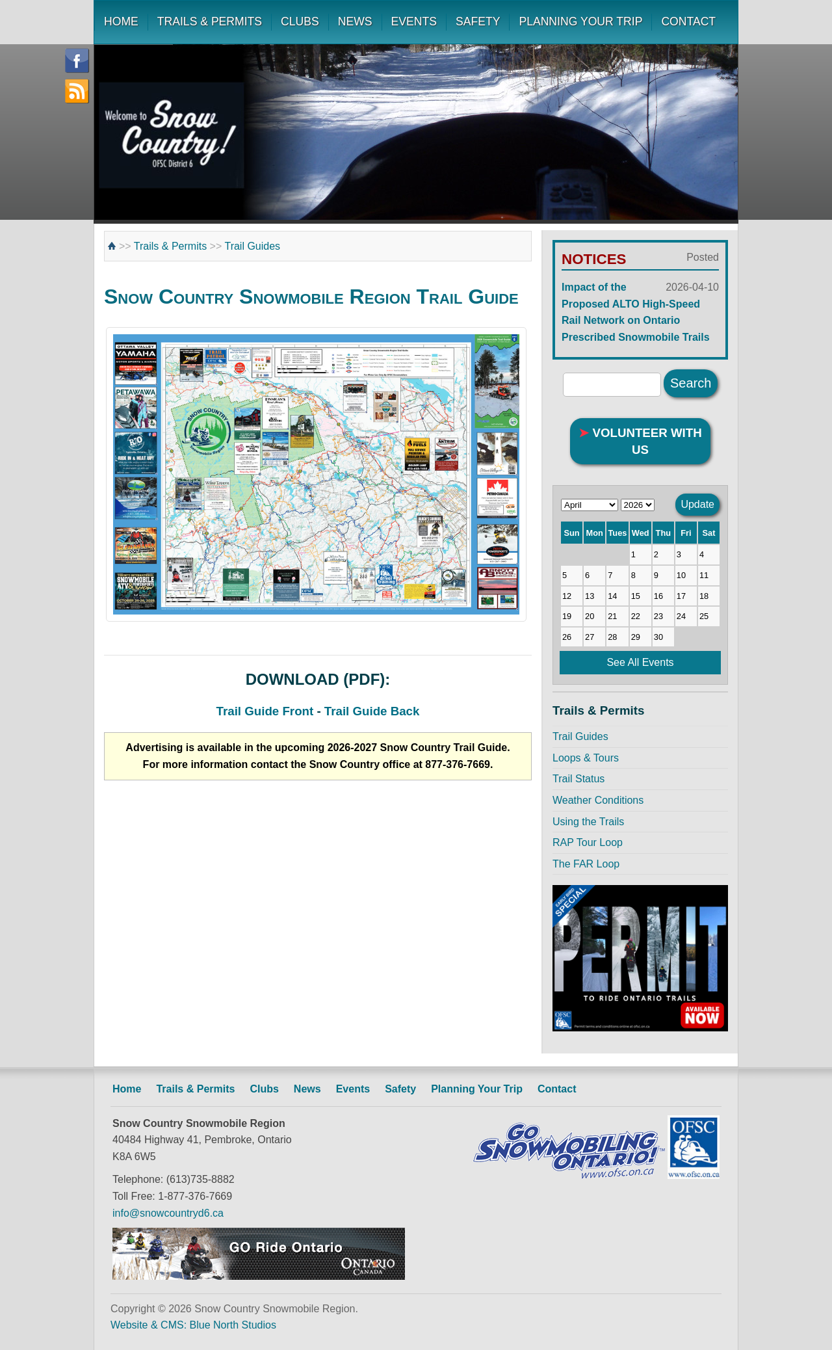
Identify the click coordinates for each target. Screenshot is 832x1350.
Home (126, 1088)
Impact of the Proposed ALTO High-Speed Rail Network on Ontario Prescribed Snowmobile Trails (640, 311)
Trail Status (578, 778)
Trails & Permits (170, 246)
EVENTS (414, 21)
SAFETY (478, 21)
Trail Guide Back (372, 711)
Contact (557, 1088)
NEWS (355, 21)
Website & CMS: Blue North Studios (193, 1324)
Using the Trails (588, 821)
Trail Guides (252, 246)
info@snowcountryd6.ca (168, 1213)
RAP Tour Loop (587, 842)
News (307, 1088)
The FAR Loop (585, 863)
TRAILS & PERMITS (209, 21)
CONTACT (688, 21)
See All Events (639, 662)
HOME (121, 21)
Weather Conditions (598, 800)
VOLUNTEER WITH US (640, 441)
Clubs (264, 1088)
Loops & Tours (585, 757)
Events (353, 1088)
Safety (400, 1088)
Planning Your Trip (477, 1088)
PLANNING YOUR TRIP (580, 21)
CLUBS (300, 21)
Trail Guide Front (265, 711)
